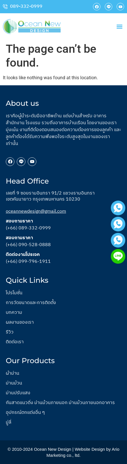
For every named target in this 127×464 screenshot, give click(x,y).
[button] (119, 26)
